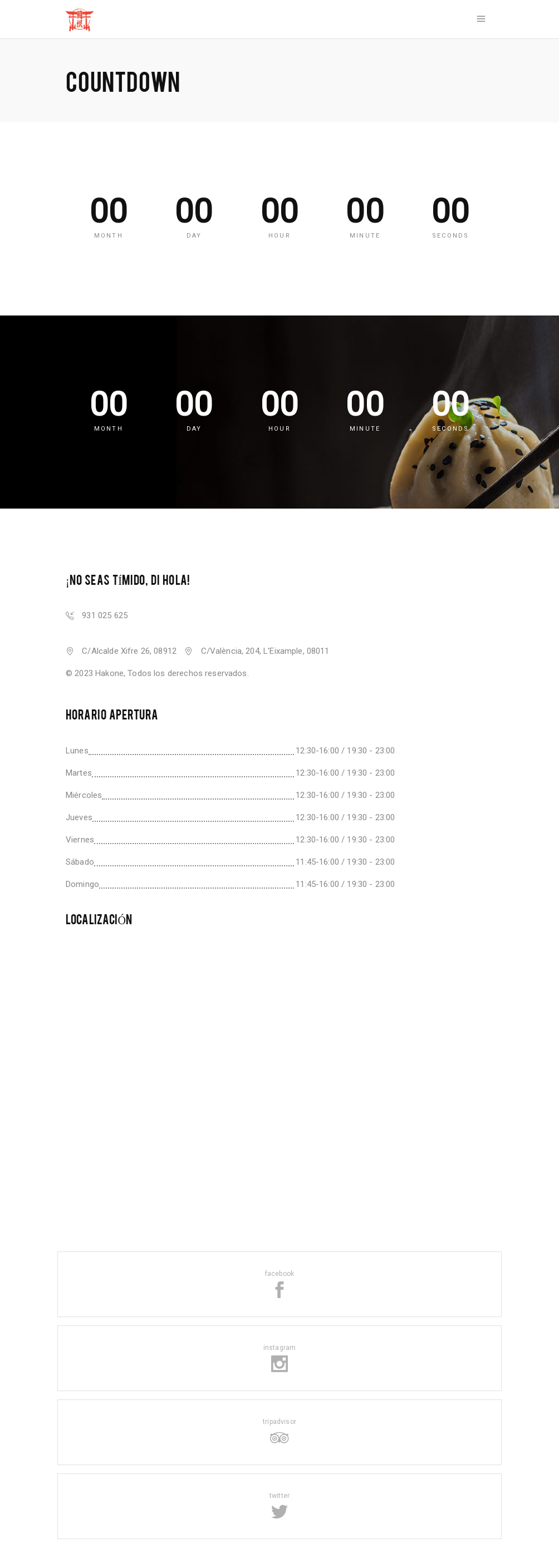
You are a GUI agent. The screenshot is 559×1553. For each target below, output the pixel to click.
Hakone (109, 673)
